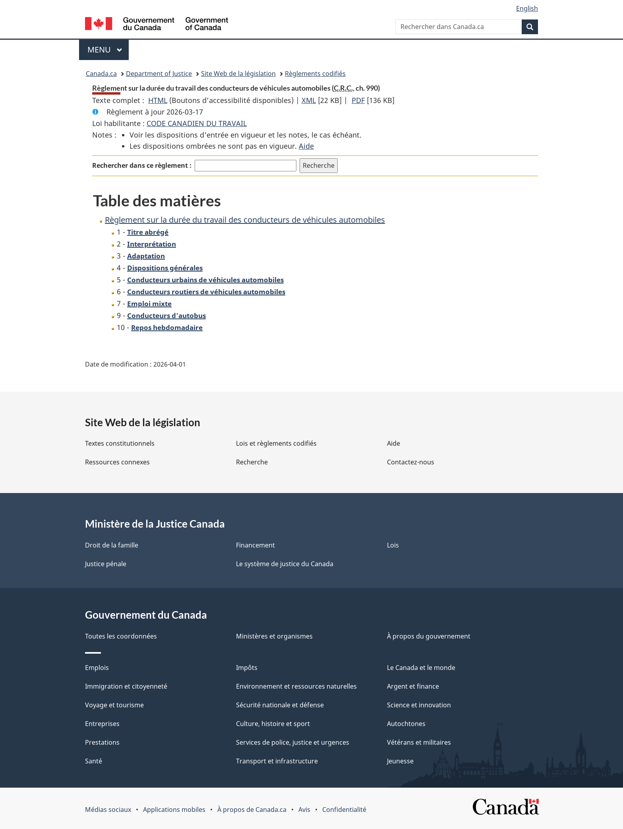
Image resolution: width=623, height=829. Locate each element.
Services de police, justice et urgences (292, 742)
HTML (157, 100)
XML (309, 100)
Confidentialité (344, 809)
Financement (255, 545)
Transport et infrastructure (277, 761)
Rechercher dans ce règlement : (142, 165)
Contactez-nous (410, 462)
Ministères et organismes (274, 636)
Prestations (102, 742)
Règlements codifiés (315, 73)
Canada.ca (101, 73)
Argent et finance (413, 686)
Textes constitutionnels (120, 443)
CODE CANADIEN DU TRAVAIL (197, 123)
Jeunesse (400, 761)
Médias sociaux (108, 809)
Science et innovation (419, 705)
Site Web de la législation (238, 73)
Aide (306, 146)
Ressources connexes (117, 462)
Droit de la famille (111, 545)
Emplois (97, 667)
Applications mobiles (174, 809)
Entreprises (102, 723)
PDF (358, 100)
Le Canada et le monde (421, 667)
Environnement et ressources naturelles (296, 686)
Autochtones (406, 723)
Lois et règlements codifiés (276, 443)
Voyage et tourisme (114, 705)
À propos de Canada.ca (251, 809)
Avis (304, 809)
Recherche (252, 462)
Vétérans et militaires (419, 742)
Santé (93, 761)
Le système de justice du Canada (284, 563)
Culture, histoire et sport (273, 723)
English (527, 8)
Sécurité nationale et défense (280, 705)
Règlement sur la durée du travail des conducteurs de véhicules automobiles (245, 219)
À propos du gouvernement (428, 636)
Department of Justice (159, 73)
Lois (393, 545)
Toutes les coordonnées (121, 636)
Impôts (246, 667)
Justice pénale (105, 563)
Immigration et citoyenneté (126, 686)
